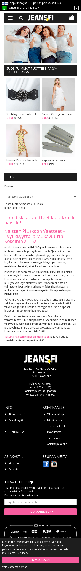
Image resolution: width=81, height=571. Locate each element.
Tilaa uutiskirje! (56, 414)
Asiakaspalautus (57, 444)
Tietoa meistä (17, 414)
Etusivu (8, 186)
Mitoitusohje (54, 420)
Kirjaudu (14, 463)
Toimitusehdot (56, 426)
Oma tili (13, 469)
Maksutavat (54, 432)
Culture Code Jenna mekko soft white (58, 114)
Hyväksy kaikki (40, 560)
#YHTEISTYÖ (16, 431)
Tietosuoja (53, 438)
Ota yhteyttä (16, 420)
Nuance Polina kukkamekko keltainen (23, 160)
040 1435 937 (47, 395)
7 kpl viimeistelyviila (54, 160)
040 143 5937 (31, 8)
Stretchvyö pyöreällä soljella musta (23, 114)
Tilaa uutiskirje (38, 511)
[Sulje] (76, 8)
